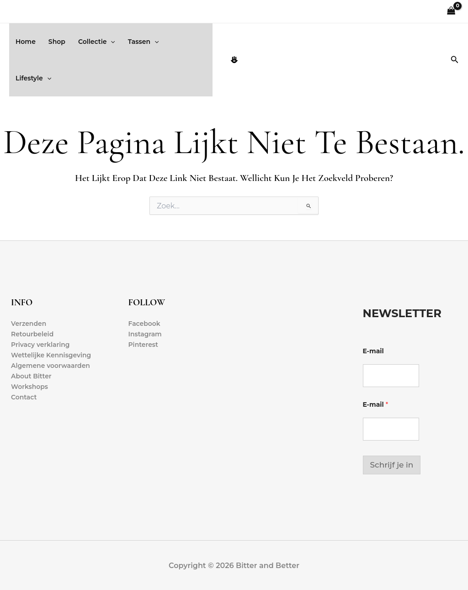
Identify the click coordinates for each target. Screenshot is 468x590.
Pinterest (143, 344)
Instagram (145, 334)
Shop (56, 41)
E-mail (373, 351)
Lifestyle (33, 78)
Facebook (144, 323)
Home (26, 41)
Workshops (29, 387)
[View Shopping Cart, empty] (451, 11)
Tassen (143, 41)
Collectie (96, 41)
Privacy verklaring (40, 344)
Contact (24, 397)
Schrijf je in (392, 464)
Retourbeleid (32, 334)
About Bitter (31, 376)
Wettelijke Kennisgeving (51, 355)
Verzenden (29, 323)
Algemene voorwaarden (50, 366)
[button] (110, 41)
